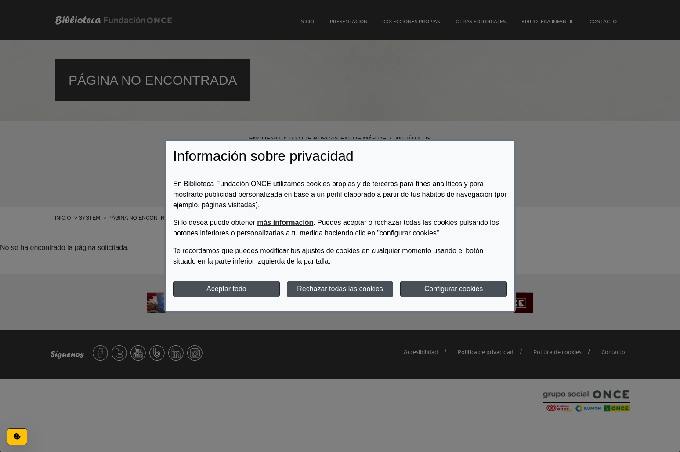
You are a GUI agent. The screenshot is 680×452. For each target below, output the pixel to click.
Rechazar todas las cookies (340, 289)
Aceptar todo (226, 289)
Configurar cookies (453, 289)
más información (285, 222)
